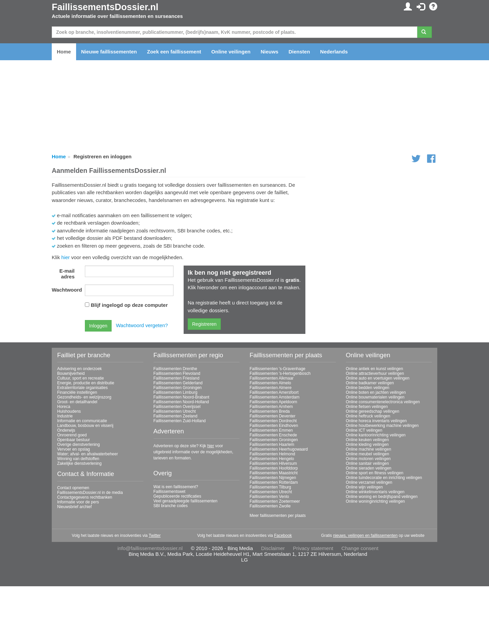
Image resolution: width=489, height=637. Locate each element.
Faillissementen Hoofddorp (274, 468)
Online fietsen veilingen (367, 406)
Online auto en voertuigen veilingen (378, 378)
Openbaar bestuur (73, 439)
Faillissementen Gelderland (178, 383)
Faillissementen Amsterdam (274, 397)
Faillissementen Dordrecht (273, 420)
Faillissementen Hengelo (272, 458)
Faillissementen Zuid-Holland (180, 420)
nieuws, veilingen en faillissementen (365, 535)
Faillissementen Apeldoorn (273, 402)
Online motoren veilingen (368, 458)
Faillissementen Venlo (269, 496)
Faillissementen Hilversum (273, 463)
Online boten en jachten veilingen (376, 392)
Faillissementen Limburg (175, 392)
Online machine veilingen (368, 449)
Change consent (360, 548)
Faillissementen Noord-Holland (181, 402)
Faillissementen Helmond (272, 454)
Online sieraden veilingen (369, 468)
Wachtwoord (66, 290)
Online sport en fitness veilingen (374, 473)
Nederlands (334, 51)
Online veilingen (231, 51)
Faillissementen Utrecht (175, 411)
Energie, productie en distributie (85, 383)
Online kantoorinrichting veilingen (376, 435)
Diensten (299, 51)
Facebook (283, 535)
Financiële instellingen (77, 392)
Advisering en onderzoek (79, 368)
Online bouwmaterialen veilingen (375, 397)
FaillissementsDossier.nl (105, 7)
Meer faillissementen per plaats (278, 515)
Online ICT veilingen (364, 430)
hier (65, 257)
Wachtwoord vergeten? (142, 325)
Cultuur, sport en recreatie (80, 378)
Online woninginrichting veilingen (375, 501)
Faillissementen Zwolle (270, 506)
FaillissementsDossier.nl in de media (90, 492)
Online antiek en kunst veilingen (374, 368)
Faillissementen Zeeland (175, 416)
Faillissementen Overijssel (177, 406)
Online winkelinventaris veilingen (375, 492)
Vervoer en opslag (73, 449)
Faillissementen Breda (270, 411)
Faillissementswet (170, 491)
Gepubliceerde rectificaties (177, 496)
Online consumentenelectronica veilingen (383, 402)
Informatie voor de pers (78, 502)
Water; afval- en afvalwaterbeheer (87, 454)
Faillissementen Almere (271, 387)
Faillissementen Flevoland (177, 373)
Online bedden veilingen (368, 387)
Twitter (155, 535)
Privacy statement (313, 548)
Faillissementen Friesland (177, 378)
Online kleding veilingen (367, 444)
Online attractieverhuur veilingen (375, 373)
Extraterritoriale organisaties (82, 387)
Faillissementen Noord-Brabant (181, 397)
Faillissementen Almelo (270, 383)
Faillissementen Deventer (272, 416)
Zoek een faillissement (174, 51)
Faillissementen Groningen (178, 387)
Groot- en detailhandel (77, 402)
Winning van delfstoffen (78, 458)
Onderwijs (66, 430)
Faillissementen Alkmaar (272, 378)
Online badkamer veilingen (370, 383)
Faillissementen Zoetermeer (275, 501)
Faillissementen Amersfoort (274, 392)
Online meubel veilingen (367, 454)
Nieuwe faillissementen (109, 51)
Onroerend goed (72, 435)
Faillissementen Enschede (273, 435)
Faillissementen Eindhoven (274, 425)
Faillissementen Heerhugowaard (279, 449)
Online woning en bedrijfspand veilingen (382, 496)
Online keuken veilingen (367, 439)
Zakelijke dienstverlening (79, 463)
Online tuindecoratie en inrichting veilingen (384, 477)
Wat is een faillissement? (176, 486)
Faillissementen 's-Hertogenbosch (280, 373)
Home (64, 51)
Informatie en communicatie (82, 420)
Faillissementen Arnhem (271, 406)
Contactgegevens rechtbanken (84, 497)
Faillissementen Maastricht (274, 473)
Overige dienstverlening (78, 444)
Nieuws (270, 51)
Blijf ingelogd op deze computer (129, 305)
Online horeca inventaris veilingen (376, 420)
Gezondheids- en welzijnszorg (84, 397)
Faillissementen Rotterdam (274, 482)
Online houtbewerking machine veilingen (382, 425)
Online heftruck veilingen (368, 416)
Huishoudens (69, 411)
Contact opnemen (73, 487)
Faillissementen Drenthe (175, 368)
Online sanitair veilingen (367, 463)
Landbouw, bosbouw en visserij (85, 425)
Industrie (65, 416)
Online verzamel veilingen (369, 482)
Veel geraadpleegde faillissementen (185, 501)
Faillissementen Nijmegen (273, 477)
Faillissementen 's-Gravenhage (277, 368)
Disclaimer (273, 548)
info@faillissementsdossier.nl (150, 548)
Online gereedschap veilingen (372, 411)
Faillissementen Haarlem (272, 444)
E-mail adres (66, 273)
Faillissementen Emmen (271, 430)
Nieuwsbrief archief (74, 506)
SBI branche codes (171, 505)
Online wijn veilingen (364, 487)
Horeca (63, 406)
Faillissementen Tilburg (270, 487)
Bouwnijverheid (71, 373)
